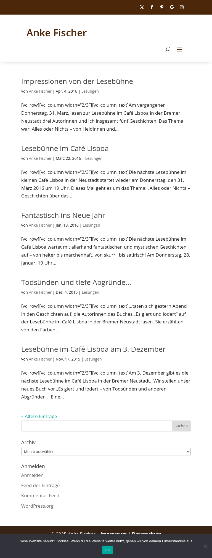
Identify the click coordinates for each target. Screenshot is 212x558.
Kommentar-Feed (40, 495)
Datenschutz (146, 534)
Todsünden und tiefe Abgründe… (76, 282)
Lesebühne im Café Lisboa (65, 148)
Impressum (114, 534)
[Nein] (205, 546)
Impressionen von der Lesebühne (77, 81)
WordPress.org (37, 506)
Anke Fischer (40, 91)
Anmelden (32, 475)
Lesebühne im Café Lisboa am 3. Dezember (93, 349)
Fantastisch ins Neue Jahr (63, 215)
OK (107, 550)
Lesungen (90, 91)
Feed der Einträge (40, 485)
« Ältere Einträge (39, 416)
